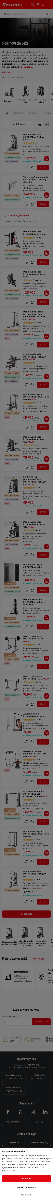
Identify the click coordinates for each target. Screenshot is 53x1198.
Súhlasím (26, 1178)
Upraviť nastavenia (26, 1187)
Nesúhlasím (26, 1194)
